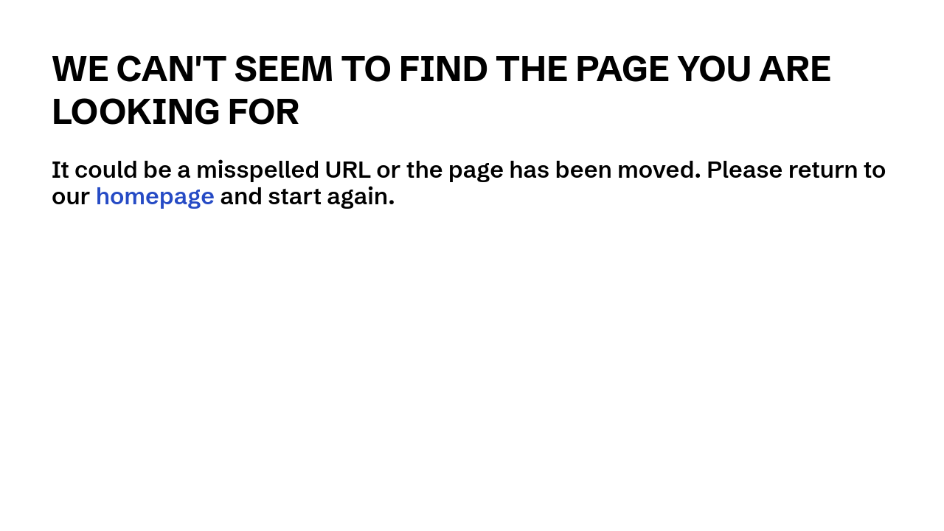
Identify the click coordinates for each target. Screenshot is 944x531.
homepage (155, 195)
